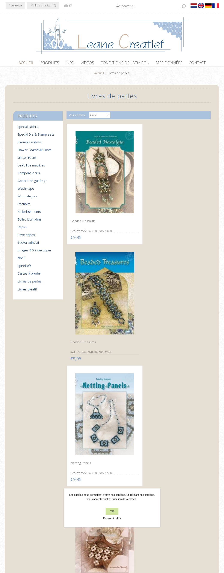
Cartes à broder (29, 275)
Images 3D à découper (34, 252)
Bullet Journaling (29, 221)
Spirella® (24, 268)
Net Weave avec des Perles (89, 355)
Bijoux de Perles (81, 271)
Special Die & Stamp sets (36, 136)
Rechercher (174, 517)
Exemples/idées (30, 144)
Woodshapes (27, 198)
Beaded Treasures (130, 187)
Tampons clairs (29, 175)
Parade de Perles (81, 440)
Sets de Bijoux (175, 355)
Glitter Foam (27, 159)
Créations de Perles (130, 356)
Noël (21, 260)
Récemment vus (178, 508)
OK (112, 511)
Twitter (18, 508)
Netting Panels (175, 187)
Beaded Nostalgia (82, 187)
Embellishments (29, 214)
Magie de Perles (129, 440)
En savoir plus (112, 518)
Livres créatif (27, 291)
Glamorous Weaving (179, 271)
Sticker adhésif (28, 244)
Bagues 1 (171, 440)
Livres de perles (30, 283)
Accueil (99, 75)
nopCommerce (84, 550)
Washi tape (26, 190)
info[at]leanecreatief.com (23, 526)
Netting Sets (126, 271)
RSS (27, 508)
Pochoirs (24, 206)
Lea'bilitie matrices (31, 167)
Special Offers (28, 129)
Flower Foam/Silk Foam (34, 152)
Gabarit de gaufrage (32, 183)
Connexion (15, 5)
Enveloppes (26, 237)
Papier (22, 229)
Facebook (10, 508)
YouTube (35, 508)
